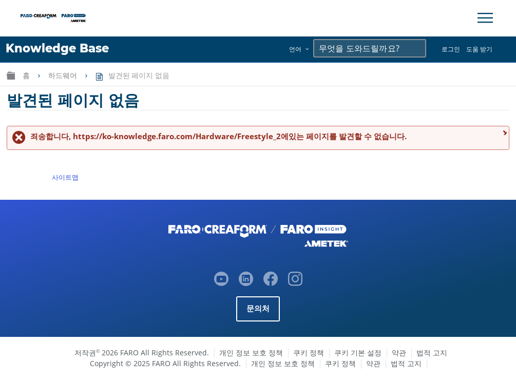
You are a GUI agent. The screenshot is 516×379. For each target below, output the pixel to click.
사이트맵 (65, 177)
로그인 (451, 49)
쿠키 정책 (308, 352)
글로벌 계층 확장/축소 (11, 75)
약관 (399, 352)
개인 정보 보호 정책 (251, 352)
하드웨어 (63, 75)
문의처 (258, 308)
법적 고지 (431, 352)
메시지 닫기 (503, 132)
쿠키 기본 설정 (357, 352)
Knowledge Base (57, 48)
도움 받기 (479, 49)
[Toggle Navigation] (485, 18)
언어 (295, 49)
